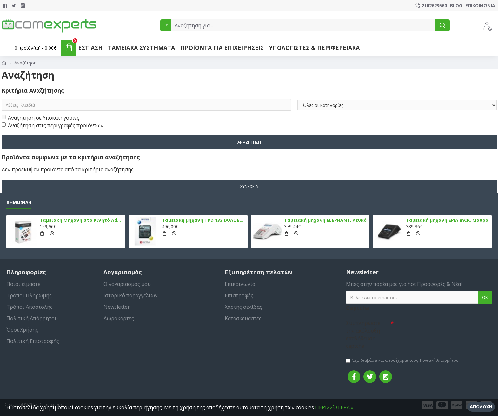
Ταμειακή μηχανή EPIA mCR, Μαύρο (447, 220)
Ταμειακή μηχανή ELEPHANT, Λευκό (325, 220)
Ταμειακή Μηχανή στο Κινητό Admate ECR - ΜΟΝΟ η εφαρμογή (81, 220)
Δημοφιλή (18, 202)
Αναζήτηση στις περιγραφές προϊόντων (52, 125)
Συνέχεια (249, 186)
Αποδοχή (481, 407)
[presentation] (438, 328)
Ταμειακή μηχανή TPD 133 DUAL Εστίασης (203, 220)
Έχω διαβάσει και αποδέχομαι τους (403, 360)
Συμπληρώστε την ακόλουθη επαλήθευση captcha (363, 334)
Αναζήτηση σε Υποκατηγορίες (40, 118)
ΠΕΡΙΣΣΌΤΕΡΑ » (334, 407)
